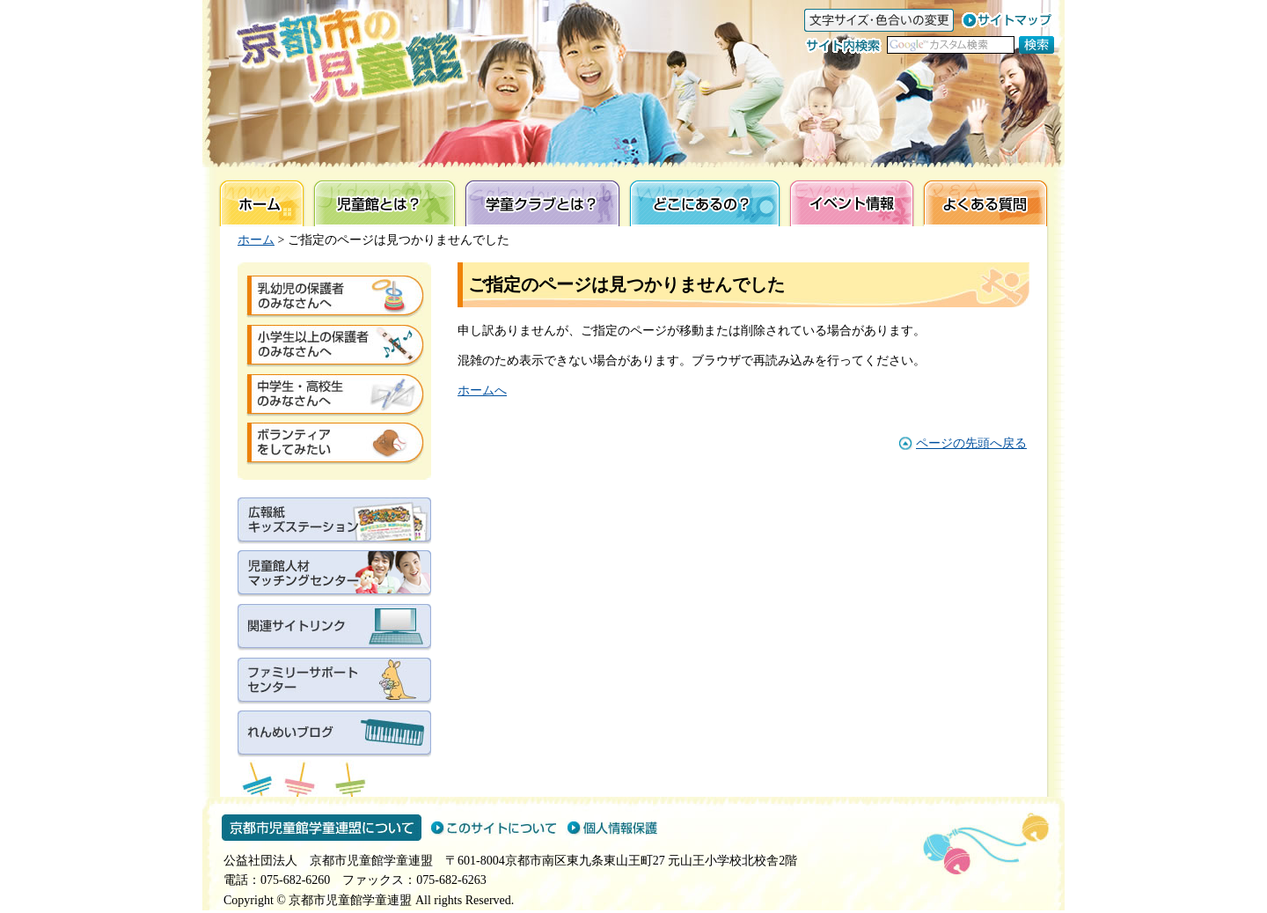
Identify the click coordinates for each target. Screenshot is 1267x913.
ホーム (256, 240)
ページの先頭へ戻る (971, 443)
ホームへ (482, 390)
